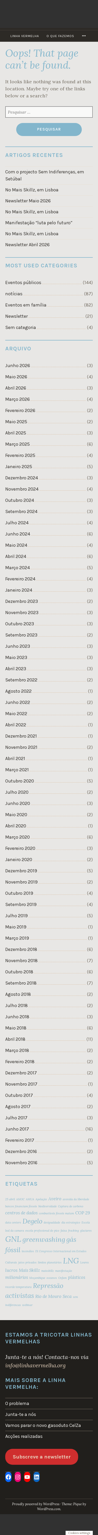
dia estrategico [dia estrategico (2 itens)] (70, 1222)
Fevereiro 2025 (20, 455)
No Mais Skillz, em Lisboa (32, 190)
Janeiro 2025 (18, 466)
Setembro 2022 (21, 680)
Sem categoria (20, 327)
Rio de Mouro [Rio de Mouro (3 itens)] (48, 1296)
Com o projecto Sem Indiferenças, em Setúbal (44, 175)
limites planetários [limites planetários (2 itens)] (50, 1262)
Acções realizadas (24, 1436)
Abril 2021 (15, 758)
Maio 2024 (16, 545)
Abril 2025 (15, 433)
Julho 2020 (16, 792)
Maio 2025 (16, 422)
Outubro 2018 (19, 972)
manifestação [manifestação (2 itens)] (63, 1271)
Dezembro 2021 (21, 736)
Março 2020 (17, 837)
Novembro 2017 (21, 1084)
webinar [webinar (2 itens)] (27, 1305)
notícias (13, 294)
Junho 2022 (17, 702)
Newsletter (16, 316)
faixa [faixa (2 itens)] (64, 1230)
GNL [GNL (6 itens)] (13, 1239)
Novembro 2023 (21, 612)
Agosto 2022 (18, 691)
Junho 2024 (17, 534)
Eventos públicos (23, 282)
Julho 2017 (16, 1118)
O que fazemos (60, 36)
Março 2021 (17, 770)
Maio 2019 (15, 927)
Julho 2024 (16, 523)
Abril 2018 (15, 1039)
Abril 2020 (15, 826)
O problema (17, 1403)
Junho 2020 (17, 803)
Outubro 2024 (19, 500)
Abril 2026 (15, 388)
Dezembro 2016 (21, 1151)
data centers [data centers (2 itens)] (13, 1222)
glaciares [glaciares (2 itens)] (86, 1230)
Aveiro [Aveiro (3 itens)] (54, 1199)
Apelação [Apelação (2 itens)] (41, 1199)
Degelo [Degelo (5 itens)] (32, 1221)
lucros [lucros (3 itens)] (11, 1270)
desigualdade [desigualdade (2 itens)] (52, 1222)
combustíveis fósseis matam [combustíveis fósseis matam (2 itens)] (56, 1213)
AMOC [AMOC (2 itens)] (20, 1199)
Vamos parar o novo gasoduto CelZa (43, 1425)
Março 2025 (17, 444)
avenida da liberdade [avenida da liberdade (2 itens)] (76, 1199)
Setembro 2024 (21, 511)
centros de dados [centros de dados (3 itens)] (21, 1213)
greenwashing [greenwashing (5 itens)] (43, 1239)
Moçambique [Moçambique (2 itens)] (37, 1278)
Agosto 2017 (18, 1106)
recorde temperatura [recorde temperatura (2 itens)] (18, 1287)
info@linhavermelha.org (35, 1365)
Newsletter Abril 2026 (27, 245)
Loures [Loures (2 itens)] (84, 1262)
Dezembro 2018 (21, 949)
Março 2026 (17, 399)
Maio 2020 (16, 815)
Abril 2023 (15, 669)
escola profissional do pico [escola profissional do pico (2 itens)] (42, 1230)
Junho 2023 (17, 646)
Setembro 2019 (21, 904)
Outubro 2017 (19, 1095)
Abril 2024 (15, 556)
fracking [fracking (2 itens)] (73, 1230)
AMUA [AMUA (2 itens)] (30, 1199)
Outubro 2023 (19, 624)
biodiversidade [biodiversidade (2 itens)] (47, 1206)
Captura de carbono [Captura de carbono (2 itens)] (70, 1206)
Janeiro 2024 (18, 590)
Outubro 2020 (19, 781)
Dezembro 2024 (21, 478)
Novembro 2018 (21, 960)
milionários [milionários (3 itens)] (16, 1277)
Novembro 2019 (21, 882)
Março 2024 (17, 568)
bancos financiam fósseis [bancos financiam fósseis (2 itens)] (21, 1206)
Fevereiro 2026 (20, 410)
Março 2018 (17, 1050)
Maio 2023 (16, 657)
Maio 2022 (16, 713)
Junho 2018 (17, 1017)
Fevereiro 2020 (20, 848)
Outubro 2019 (19, 893)
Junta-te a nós (20, 1414)
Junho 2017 (17, 1129)
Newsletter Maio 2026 (28, 201)
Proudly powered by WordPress (35, 1504)
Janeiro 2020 (18, 859)
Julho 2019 (16, 916)
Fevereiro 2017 (19, 1140)
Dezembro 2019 (21, 871)
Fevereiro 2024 (20, 579)
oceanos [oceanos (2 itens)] (52, 1278)
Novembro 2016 (21, 1163)
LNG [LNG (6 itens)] (71, 1261)
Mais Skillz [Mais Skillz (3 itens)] (29, 1270)
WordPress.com (48, 1509)
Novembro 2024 (21, 489)
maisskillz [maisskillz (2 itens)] (47, 1271)
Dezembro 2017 (21, 1073)
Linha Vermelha (24, 36)
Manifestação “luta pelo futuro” (38, 223)
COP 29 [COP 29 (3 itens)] (82, 1213)
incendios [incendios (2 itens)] (28, 1251)
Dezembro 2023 (21, 601)
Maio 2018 (15, 1028)
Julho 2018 (16, 1005)
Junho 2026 (17, 365)
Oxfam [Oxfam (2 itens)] (62, 1278)
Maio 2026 (16, 377)
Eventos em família (26, 305)
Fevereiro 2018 (19, 1061)
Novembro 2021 (21, 747)
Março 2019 (17, 938)
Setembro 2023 (21, 635)
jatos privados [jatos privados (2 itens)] (27, 1262)
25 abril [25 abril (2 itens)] (10, 1199)
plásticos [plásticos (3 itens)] (76, 1277)
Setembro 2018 (21, 983)
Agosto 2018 (18, 994)
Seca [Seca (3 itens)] (67, 1296)
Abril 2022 (15, 725)
